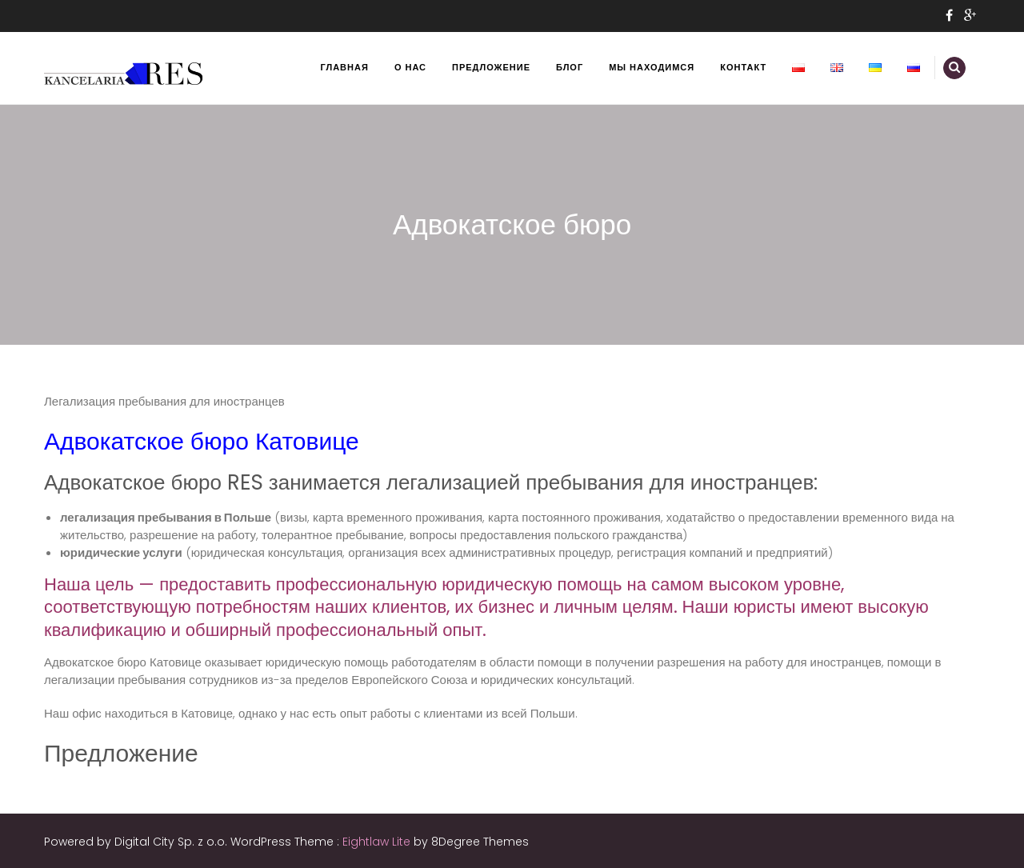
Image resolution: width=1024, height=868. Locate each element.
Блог (569, 67)
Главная (345, 67)
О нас (410, 67)
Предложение (491, 67)
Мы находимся (651, 67)
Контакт (743, 67)
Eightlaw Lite (378, 842)
